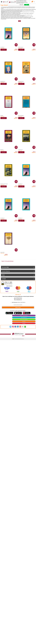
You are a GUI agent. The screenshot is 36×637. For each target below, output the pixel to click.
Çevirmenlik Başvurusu (24, 317)
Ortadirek (1, 115)
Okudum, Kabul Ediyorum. (18, 302)
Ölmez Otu (1, 149)
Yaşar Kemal (2, 48)
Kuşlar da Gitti (2, 252)
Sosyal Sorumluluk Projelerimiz (24, 319)
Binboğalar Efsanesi (21, 81)
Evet (26, 4)
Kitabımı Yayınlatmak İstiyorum (24, 315)
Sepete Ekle (3, 49)
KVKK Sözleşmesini (14, 302)
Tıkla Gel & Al (23, 321)
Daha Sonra (21, 4)
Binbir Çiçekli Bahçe (21, 115)
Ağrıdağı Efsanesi (2, 81)
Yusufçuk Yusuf (20, 149)
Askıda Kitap (23, 323)
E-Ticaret (15, 338)
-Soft (13, 338)
